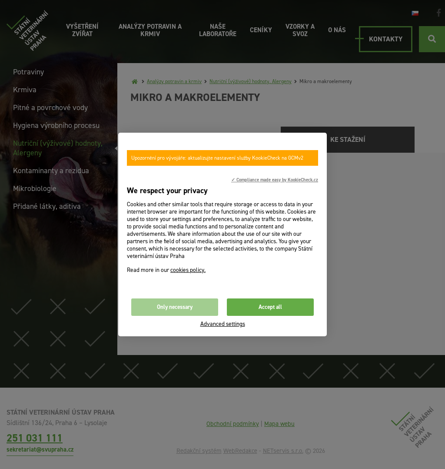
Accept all (270, 307)
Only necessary (175, 307)
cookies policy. (188, 270)
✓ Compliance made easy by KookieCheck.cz (274, 180)
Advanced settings (222, 324)
